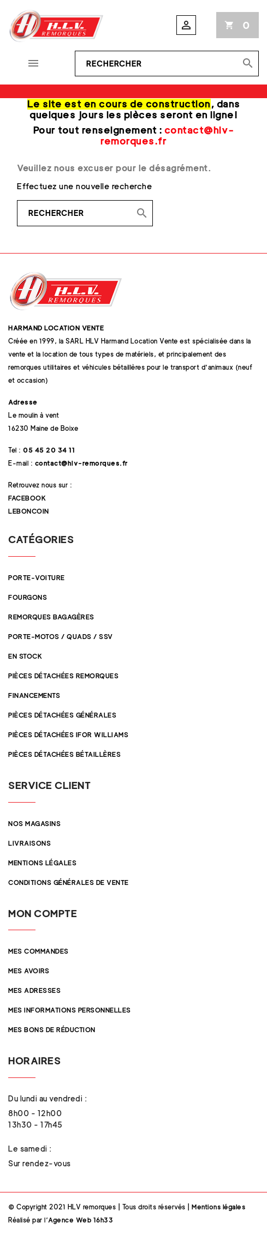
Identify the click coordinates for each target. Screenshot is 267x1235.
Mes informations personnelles (69, 1010)
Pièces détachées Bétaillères (64, 754)
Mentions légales (42, 863)
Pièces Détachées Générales (62, 715)
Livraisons (29, 843)
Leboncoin (28, 511)
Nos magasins (34, 824)
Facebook (27, 498)
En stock (25, 656)
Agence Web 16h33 (80, 1220)
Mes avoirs (28, 971)
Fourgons (27, 597)
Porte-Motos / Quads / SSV (60, 636)
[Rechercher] (167, 64)
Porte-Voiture (36, 578)
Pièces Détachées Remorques (63, 676)
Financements (34, 695)
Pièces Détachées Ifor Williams (68, 735)
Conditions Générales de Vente (68, 882)
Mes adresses (34, 990)
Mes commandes (38, 951)
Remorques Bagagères (51, 617)
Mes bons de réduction (52, 1030)
